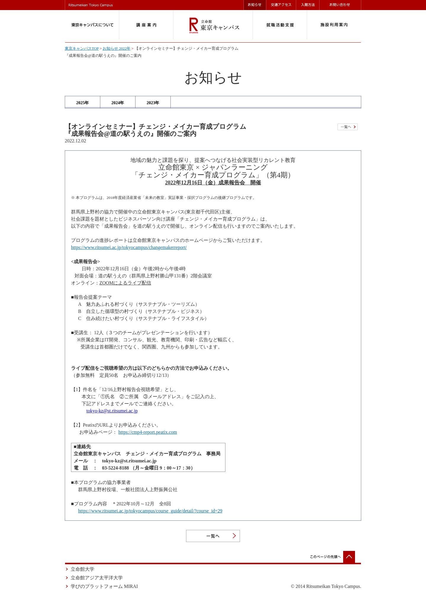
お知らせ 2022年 (116, 48)
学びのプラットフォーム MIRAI (104, 586)
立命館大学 (82, 569)
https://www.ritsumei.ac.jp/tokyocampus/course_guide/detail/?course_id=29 (150, 510)
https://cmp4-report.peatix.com (147, 432)
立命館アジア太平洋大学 (97, 577)
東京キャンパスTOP (82, 48)
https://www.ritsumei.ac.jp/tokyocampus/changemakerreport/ (129, 247)
